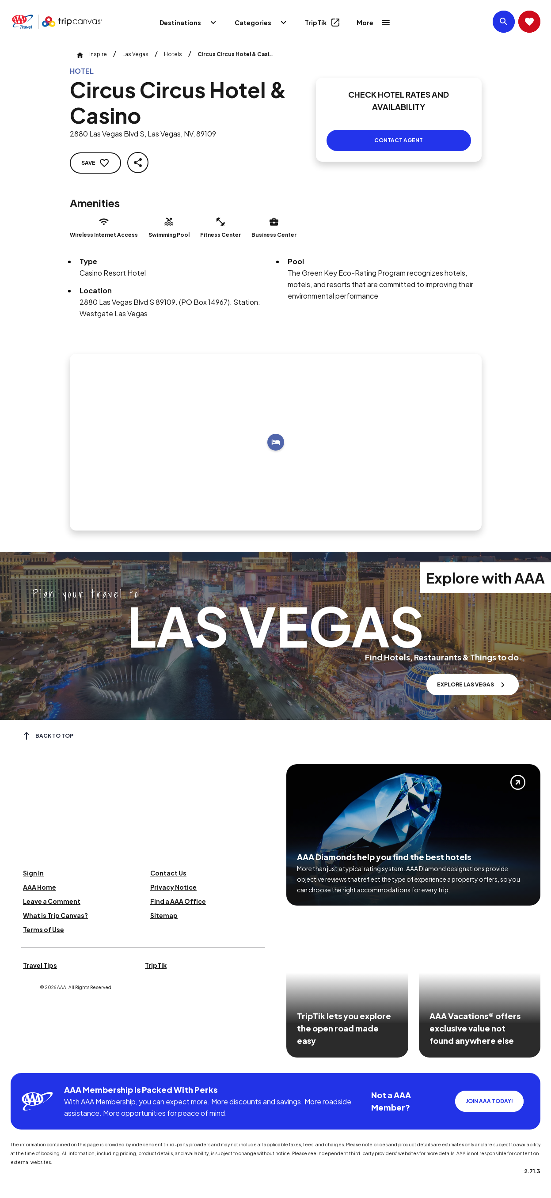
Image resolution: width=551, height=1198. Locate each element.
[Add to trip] (276, 442)
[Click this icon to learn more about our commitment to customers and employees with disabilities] (24, 1062)
